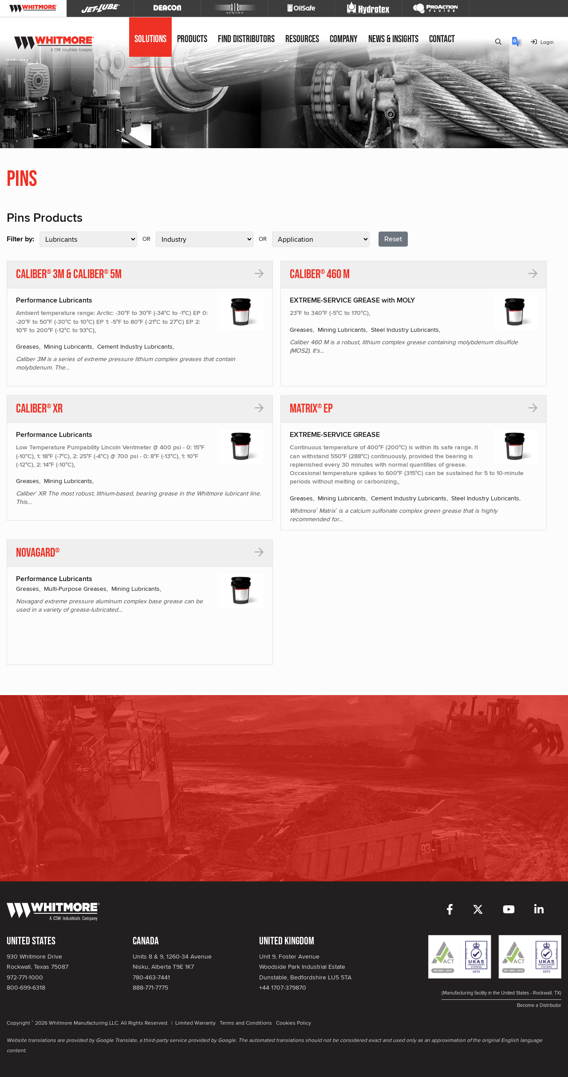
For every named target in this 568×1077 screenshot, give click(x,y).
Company (344, 39)
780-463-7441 (151, 977)
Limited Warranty (195, 1022)
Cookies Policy (293, 1022)
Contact (442, 39)
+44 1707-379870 (282, 987)
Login (542, 42)
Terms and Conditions (246, 1022)
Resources (302, 39)
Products (192, 39)
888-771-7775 (150, 987)
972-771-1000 (25, 977)
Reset (393, 239)
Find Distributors (246, 39)
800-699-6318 (26, 987)
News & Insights (393, 39)
